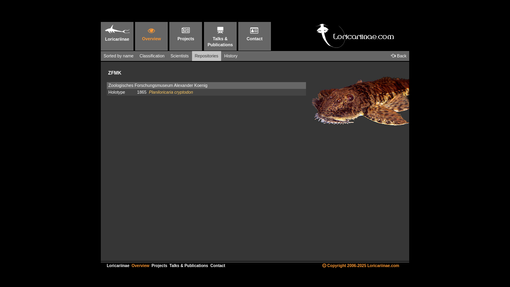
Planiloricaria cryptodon (171, 92)
